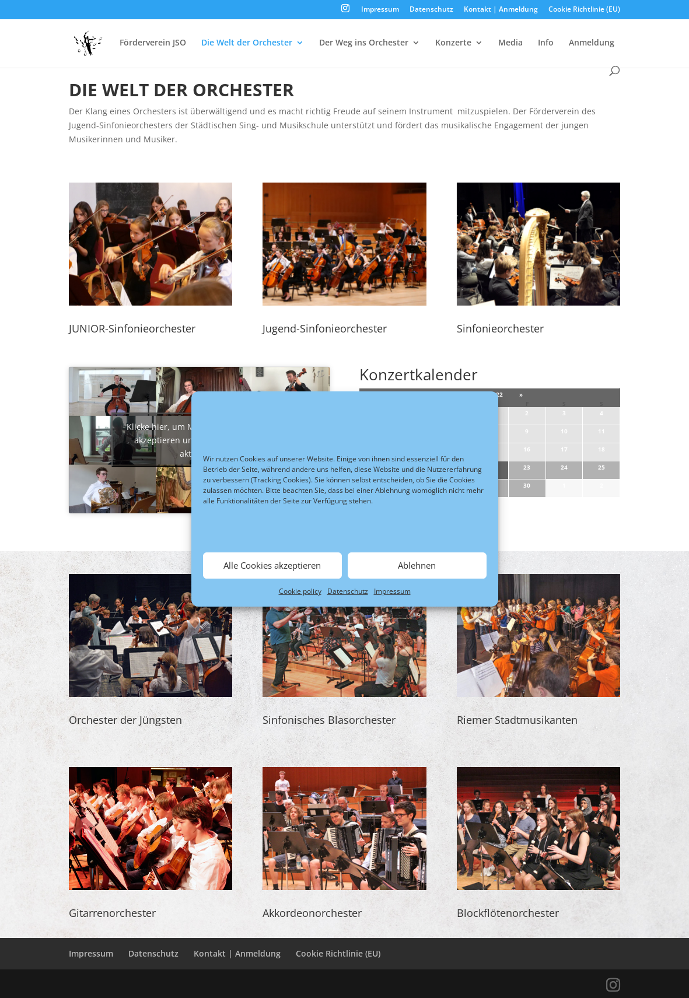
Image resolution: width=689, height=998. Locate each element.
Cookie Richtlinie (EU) (584, 10)
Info (546, 43)
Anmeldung (591, 43)
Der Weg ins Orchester (363, 43)
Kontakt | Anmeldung (501, 10)
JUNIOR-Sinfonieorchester (132, 328)
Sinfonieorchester (500, 328)
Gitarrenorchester (112, 913)
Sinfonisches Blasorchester (329, 720)
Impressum (392, 591)
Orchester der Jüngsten (125, 720)
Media (510, 43)
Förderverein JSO (153, 43)
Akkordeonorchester (312, 913)
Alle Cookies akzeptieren (272, 565)
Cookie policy (300, 591)
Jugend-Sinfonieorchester (325, 328)
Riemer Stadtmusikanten (517, 720)
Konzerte (453, 43)
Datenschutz (347, 591)
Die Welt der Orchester (246, 43)
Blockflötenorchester (508, 913)
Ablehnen (417, 565)
